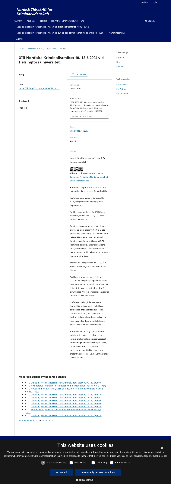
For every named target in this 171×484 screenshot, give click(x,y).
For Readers (121, 84)
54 (49, 420)
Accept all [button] (61, 472)
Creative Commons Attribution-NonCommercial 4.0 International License (89, 177)
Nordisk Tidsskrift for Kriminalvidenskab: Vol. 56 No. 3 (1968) (71, 406)
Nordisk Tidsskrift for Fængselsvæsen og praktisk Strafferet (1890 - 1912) (52, 26)
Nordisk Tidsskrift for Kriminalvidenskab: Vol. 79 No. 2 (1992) (71, 403)
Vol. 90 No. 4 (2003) (47, 48)
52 (43, 420)
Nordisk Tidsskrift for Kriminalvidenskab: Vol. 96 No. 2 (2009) (71, 382)
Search (150, 20)
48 (31, 420)
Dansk (119, 62)
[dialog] (85, 462)
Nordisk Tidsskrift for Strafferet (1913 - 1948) (62, 20)
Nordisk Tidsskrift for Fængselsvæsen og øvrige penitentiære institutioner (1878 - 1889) (60, 32)
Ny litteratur (37, 385)
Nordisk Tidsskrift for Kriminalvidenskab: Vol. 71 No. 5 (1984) (75, 385)
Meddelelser (37, 409)
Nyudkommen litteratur (43, 388)
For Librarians (122, 93)
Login (154, 2)
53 (46, 420)
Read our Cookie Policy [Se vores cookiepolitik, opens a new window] (155, 456)
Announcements (117, 32)
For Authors (121, 89)
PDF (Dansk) (80, 74)
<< (20, 420)
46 (25, 420)
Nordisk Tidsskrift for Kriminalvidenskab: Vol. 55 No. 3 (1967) (71, 394)
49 (34, 420)
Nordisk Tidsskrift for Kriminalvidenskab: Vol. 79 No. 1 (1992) (71, 400)
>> (53, 420)
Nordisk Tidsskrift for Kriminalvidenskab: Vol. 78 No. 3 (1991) (71, 397)
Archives (31, 20)
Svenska (120, 66)
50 (37, 420)
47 (28, 420)
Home (21, 48)
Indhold (35, 382)
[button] (85, 480)
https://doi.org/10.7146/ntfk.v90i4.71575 (39, 88)
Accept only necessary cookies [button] (98, 472)
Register (144, 2)
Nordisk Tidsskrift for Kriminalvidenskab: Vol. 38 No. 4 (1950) (71, 415)
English (120, 57)
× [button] (162, 449)
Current (18, 20)
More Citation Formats (82, 116)
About (19, 38)
